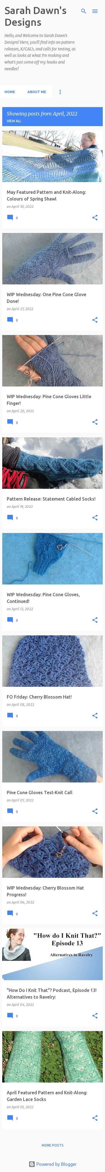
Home (9, 92)
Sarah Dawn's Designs (35, 16)
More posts (53, 1145)
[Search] (83, 11)
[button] (95, 218)
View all (14, 121)
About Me (36, 92)
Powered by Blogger (53, 1164)
